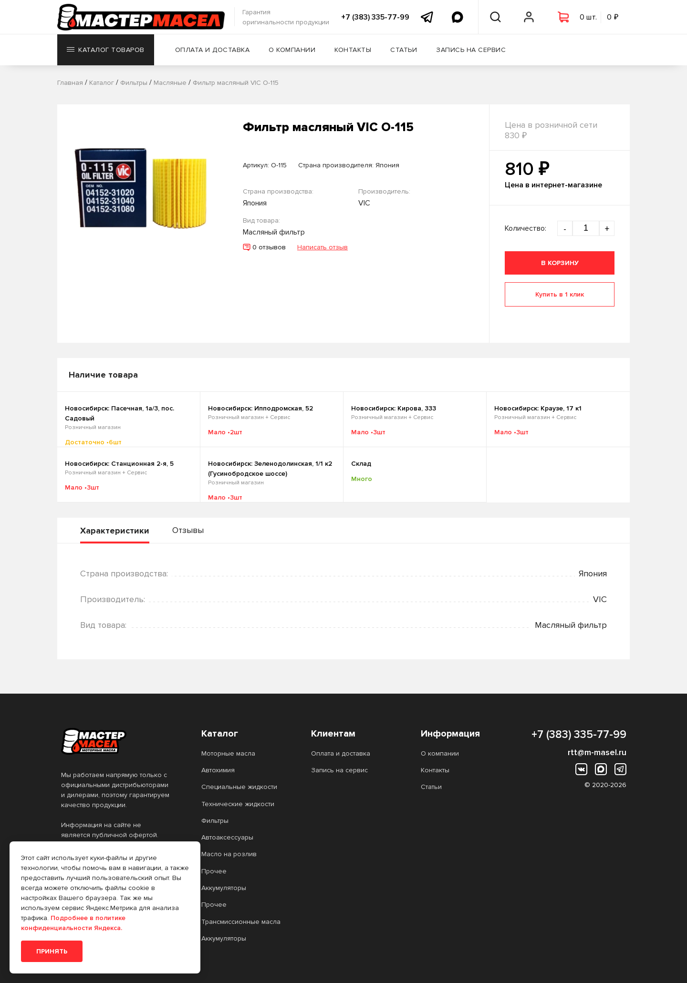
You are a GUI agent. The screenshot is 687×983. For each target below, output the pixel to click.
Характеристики (114, 530)
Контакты (352, 50)
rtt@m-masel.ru (597, 752)
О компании (292, 50)
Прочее (214, 871)
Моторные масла (228, 753)
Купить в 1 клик (559, 294)
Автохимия (218, 770)
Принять (51, 951)
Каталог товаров (106, 50)
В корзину (560, 263)
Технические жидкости (237, 804)
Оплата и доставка (212, 50)
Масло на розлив (229, 854)
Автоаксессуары (227, 837)
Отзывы (188, 530)
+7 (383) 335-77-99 (375, 17)
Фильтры (215, 821)
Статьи (403, 50)
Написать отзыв (322, 247)
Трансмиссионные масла (241, 922)
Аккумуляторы (223, 888)
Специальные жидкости (239, 787)
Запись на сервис (471, 50)
